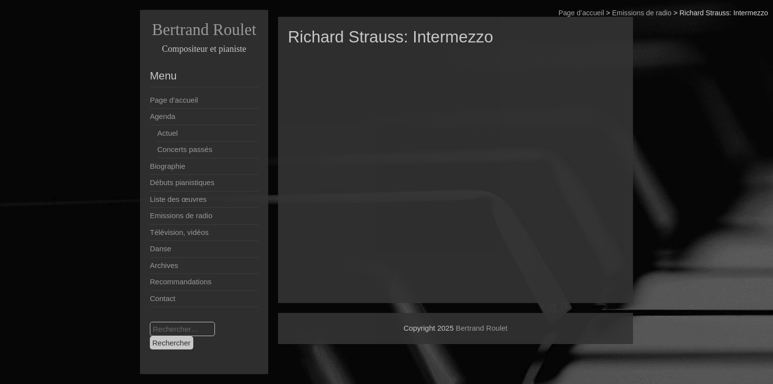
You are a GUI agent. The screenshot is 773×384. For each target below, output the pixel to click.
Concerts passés (184, 149)
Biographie (167, 166)
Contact (163, 298)
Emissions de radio (641, 13)
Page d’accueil (581, 13)
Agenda (163, 116)
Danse (160, 248)
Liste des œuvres (178, 199)
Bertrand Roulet (204, 29)
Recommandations (180, 281)
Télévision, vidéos (179, 232)
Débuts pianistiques (182, 182)
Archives (164, 265)
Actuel (167, 133)
